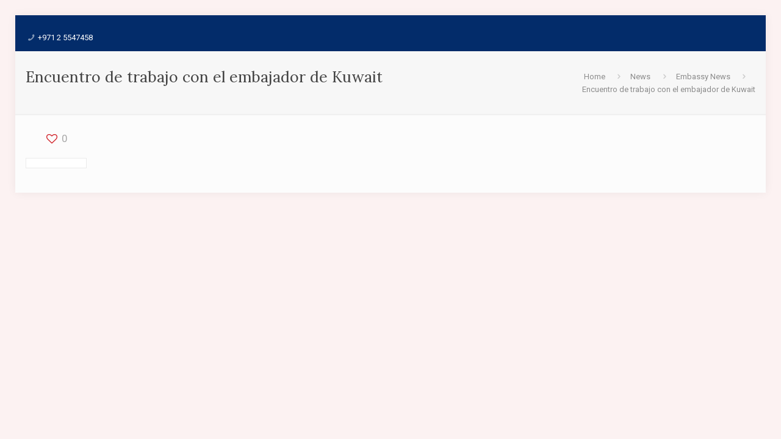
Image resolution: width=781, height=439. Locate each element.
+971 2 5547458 (65, 37)
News (640, 76)
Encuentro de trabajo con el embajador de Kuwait (668, 89)
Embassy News (703, 76)
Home (594, 76)
